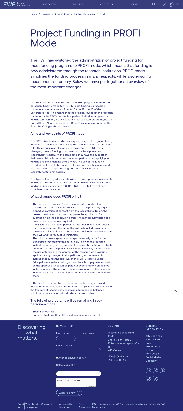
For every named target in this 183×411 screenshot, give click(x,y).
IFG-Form (95, 406)
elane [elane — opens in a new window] (99, 204)
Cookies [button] (21, 406)
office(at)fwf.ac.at (118, 356)
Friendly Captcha (91, 386)
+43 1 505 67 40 (117, 359)
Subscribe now (66, 392)
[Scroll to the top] (175, 292)
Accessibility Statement (65, 406)
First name (62, 333)
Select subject (65, 364)
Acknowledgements (108, 406)
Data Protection (84, 406)
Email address (65, 345)
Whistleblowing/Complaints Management (39, 406)
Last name (88, 333)
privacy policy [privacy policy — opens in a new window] (76, 357)
